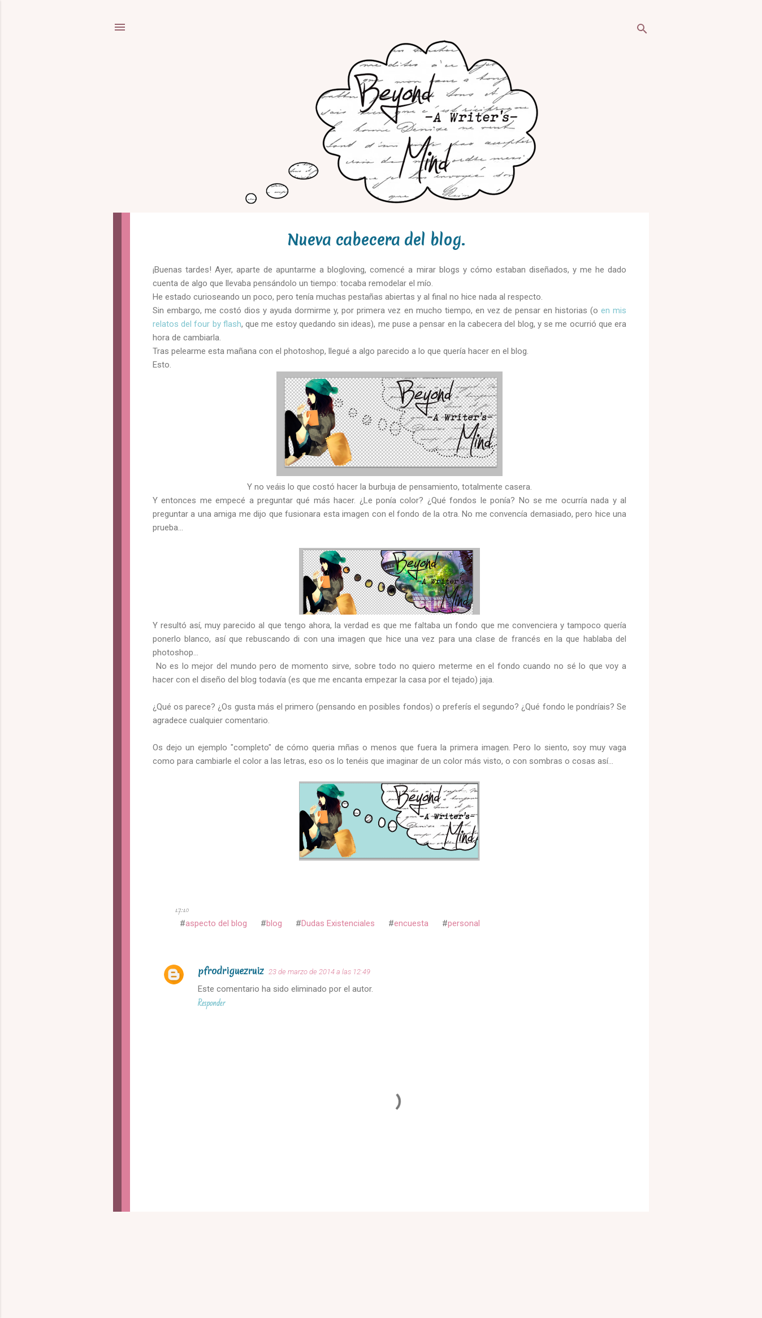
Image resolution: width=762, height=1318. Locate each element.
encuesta (411, 923)
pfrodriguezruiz (231, 971)
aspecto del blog (216, 923)
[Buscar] (642, 31)
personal (464, 923)
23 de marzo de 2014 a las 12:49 (319, 971)
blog (274, 923)
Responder (211, 1003)
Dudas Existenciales (338, 923)
